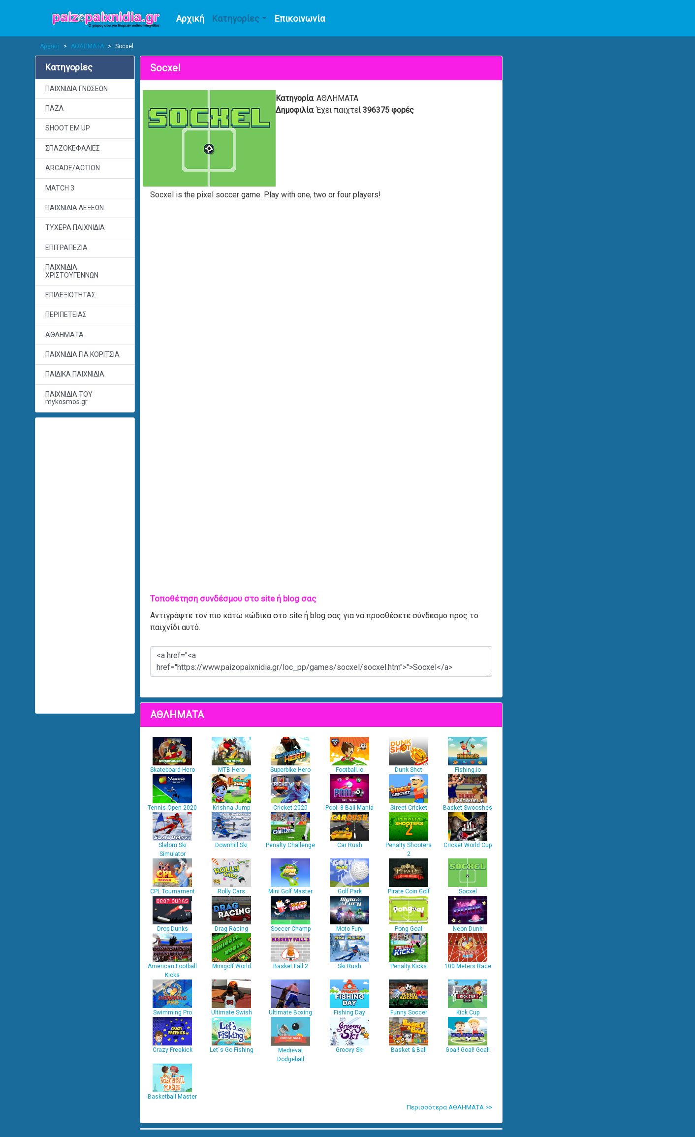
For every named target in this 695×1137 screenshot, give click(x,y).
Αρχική (190, 18)
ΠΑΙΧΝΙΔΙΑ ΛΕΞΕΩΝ (74, 208)
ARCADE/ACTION (72, 168)
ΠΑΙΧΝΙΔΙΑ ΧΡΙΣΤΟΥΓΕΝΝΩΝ (71, 271)
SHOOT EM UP (67, 128)
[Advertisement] (84, 565)
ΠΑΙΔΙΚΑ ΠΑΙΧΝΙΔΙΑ (74, 374)
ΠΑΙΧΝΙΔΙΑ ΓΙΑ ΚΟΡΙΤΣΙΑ (82, 354)
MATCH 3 (59, 188)
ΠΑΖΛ (54, 108)
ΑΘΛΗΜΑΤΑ (87, 46)
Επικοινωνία (300, 18)
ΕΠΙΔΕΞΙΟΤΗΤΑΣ (70, 295)
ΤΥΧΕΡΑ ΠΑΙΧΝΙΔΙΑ (75, 227)
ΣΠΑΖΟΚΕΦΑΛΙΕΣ (72, 148)
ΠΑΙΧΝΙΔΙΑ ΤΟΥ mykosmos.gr (69, 398)
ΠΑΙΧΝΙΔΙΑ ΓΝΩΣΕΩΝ (76, 89)
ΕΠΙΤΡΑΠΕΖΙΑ (66, 248)
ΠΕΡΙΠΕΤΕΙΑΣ (66, 314)
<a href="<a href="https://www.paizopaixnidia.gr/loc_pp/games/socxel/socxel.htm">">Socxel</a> (321, 661)
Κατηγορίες (235, 18)
